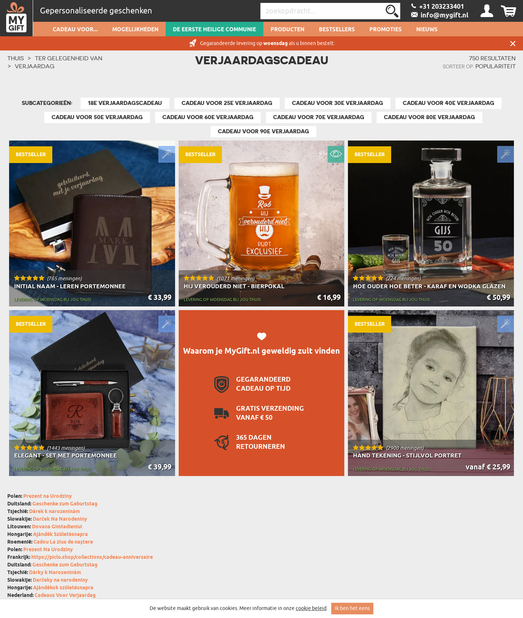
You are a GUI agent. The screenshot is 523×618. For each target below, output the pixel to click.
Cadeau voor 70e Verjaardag (318, 117)
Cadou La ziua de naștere (63, 542)
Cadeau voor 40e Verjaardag (448, 103)
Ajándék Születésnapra (60, 534)
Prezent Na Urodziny (48, 549)
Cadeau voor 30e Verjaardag (337, 103)
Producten (287, 29)
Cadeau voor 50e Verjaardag (97, 117)
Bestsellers (337, 29)
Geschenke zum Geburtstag (64, 504)
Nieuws (427, 29)
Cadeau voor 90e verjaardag (263, 131)
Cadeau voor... (75, 29)
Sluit (512, 43)
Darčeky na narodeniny (60, 580)
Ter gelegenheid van (68, 58)
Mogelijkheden (135, 29)
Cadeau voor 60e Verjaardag (208, 117)
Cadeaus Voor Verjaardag (65, 595)
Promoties (385, 29)
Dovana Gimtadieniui (57, 527)
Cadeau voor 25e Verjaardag (227, 103)
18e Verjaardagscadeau (125, 103)
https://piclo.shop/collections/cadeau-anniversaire (92, 557)
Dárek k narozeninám (54, 511)
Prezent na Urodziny (47, 496)
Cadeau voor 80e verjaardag (429, 117)
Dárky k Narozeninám (55, 572)
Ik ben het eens (352, 608)
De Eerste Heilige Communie (214, 29)
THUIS (15, 58)
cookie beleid (311, 608)
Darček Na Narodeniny (60, 519)
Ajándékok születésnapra (63, 588)
